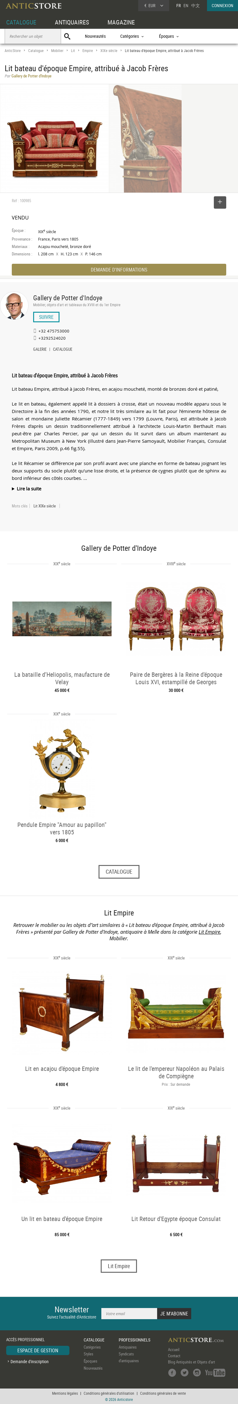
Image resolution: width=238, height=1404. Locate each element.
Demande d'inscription (30, 1361)
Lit (73, 50)
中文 (195, 5)
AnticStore (13, 50)
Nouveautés (95, 36)
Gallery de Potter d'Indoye (67, 297)
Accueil (173, 1349)
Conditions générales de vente (163, 1393)
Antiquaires (128, 1347)
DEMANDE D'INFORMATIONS (119, 269)
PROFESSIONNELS (134, 1340)
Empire (87, 50)
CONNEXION (222, 5)
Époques (90, 1361)
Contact (174, 1355)
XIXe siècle (108, 50)
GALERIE (39, 350)
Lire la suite (29, 488)
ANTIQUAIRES (72, 22)
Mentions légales (65, 1393)
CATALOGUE (21, 22)
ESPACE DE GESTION (37, 1350)
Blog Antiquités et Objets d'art (191, 1362)
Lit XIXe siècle (44, 506)
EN (185, 5)
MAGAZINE (121, 22)
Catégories (92, 1347)
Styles (88, 1354)
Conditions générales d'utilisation (109, 1393)
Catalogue (36, 50)
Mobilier (57, 50)
